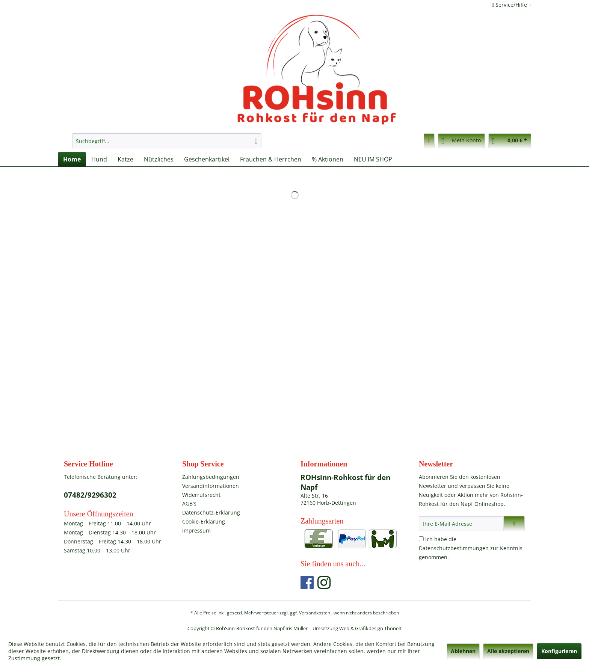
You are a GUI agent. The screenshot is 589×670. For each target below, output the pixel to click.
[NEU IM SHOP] (373, 159)
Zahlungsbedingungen (210, 476)
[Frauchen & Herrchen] (271, 159)
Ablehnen (463, 651)
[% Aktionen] (328, 159)
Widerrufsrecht (201, 494)
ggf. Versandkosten (310, 613)
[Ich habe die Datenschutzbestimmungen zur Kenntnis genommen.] (421, 538)
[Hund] (99, 159)
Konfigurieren (559, 651)
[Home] (72, 159)
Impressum (196, 530)
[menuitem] (166, 140)
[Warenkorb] (509, 140)
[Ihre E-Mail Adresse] (461, 523)
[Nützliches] (159, 159)
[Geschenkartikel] (207, 159)
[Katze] (125, 159)
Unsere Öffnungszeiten (98, 514)
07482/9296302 (90, 495)
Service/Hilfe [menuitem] (510, 4)
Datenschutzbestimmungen (454, 548)
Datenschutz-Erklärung (211, 512)
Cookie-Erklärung (203, 521)
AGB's (189, 503)
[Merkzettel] (429, 140)
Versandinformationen (210, 485)
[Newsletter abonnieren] (514, 523)
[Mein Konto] (461, 140)
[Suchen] (256, 140)
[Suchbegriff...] (166, 140)
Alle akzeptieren (508, 651)
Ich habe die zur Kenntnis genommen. (471, 548)
